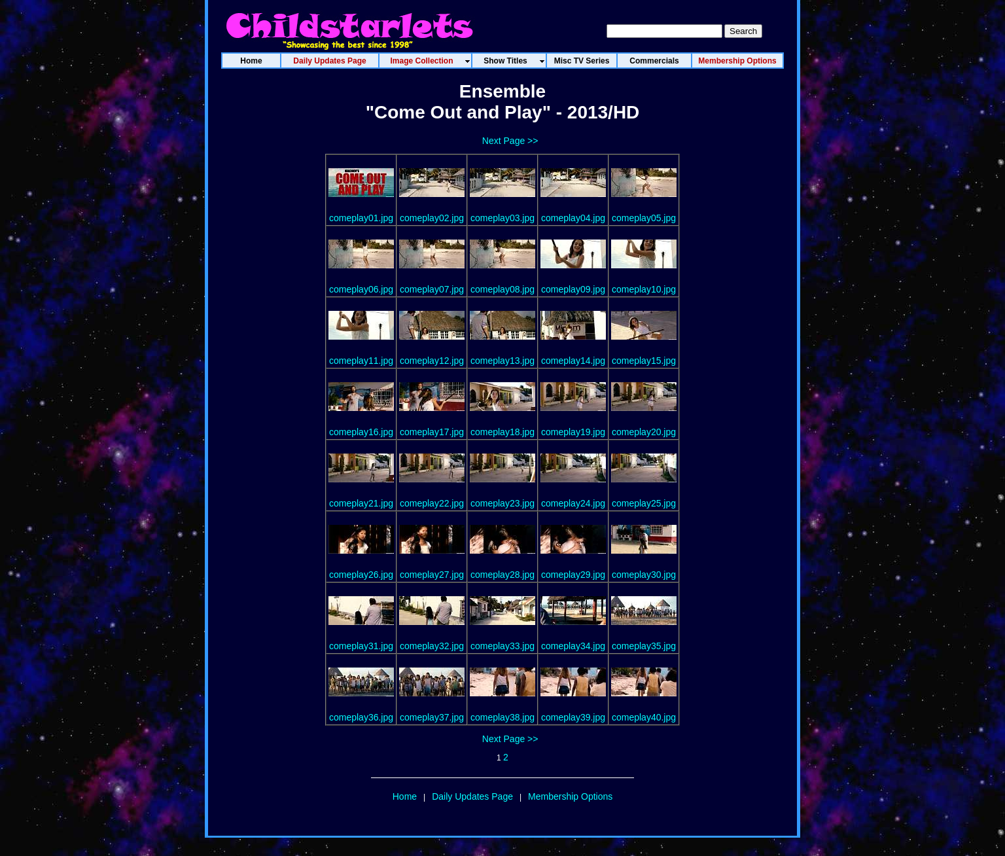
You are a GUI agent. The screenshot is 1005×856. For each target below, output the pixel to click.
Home (405, 796)
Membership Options (570, 796)
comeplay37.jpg (432, 717)
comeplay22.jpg (432, 503)
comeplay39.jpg (573, 717)
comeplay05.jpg (644, 218)
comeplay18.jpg (502, 432)
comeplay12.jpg (432, 360)
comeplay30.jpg (644, 574)
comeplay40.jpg (644, 717)
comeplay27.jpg (432, 574)
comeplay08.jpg (502, 289)
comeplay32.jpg (432, 646)
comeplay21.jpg (361, 503)
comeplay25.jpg (644, 503)
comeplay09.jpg (573, 289)
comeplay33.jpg (502, 646)
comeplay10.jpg (644, 289)
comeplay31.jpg (361, 646)
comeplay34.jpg (573, 646)
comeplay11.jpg (361, 360)
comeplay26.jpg (361, 574)
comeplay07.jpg (432, 289)
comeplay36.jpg (361, 717)
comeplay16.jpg (361, 432)
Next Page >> (510, 140)
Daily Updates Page (472, 796)
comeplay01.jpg (361, 218)
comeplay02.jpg (432, 218)
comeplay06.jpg (361, 289)
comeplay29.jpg (573, 574)
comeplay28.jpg (502, 574)
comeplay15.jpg (644, 360)
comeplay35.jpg (644, 646)
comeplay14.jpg (573, 360)
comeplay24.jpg (573, 503)
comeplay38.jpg (502, 717)
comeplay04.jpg (573, 218)
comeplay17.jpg (432, 432)
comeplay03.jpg (502, 218)
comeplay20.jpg (644, 432)
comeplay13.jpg (502, 360)
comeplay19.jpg (573, 432)
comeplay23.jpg (502, 503)
